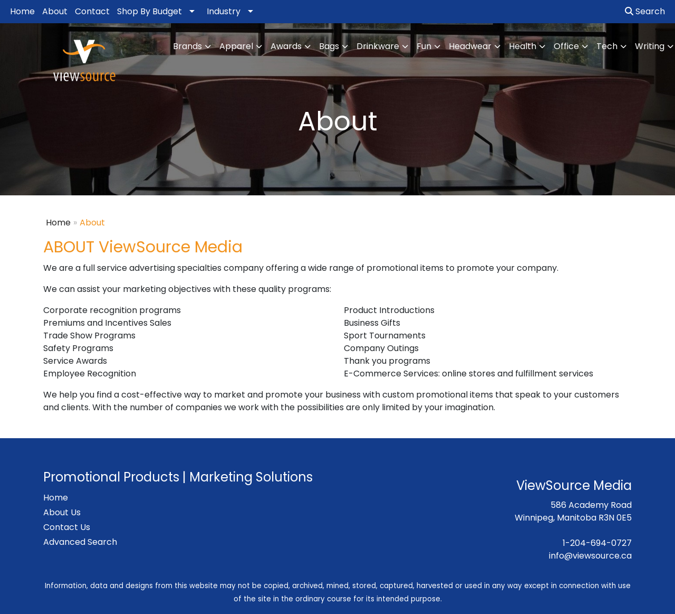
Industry (223, 11)
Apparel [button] (236, 46)
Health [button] (522, 46)
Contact (92, 11)
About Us (62, 512)
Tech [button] (607, 46)
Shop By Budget (149, 11)
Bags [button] (329, 46)
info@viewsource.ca (590, 556)
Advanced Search (80, 542)
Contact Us (66, 527)
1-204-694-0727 (597, 543)
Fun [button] (424, 46)
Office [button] (566, 46)
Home (22, 11)
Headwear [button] (470, 46)
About (55, 11)
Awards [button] (286, 46)
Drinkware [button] (377, 46)
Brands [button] (187, 46)
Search (645, 11)
